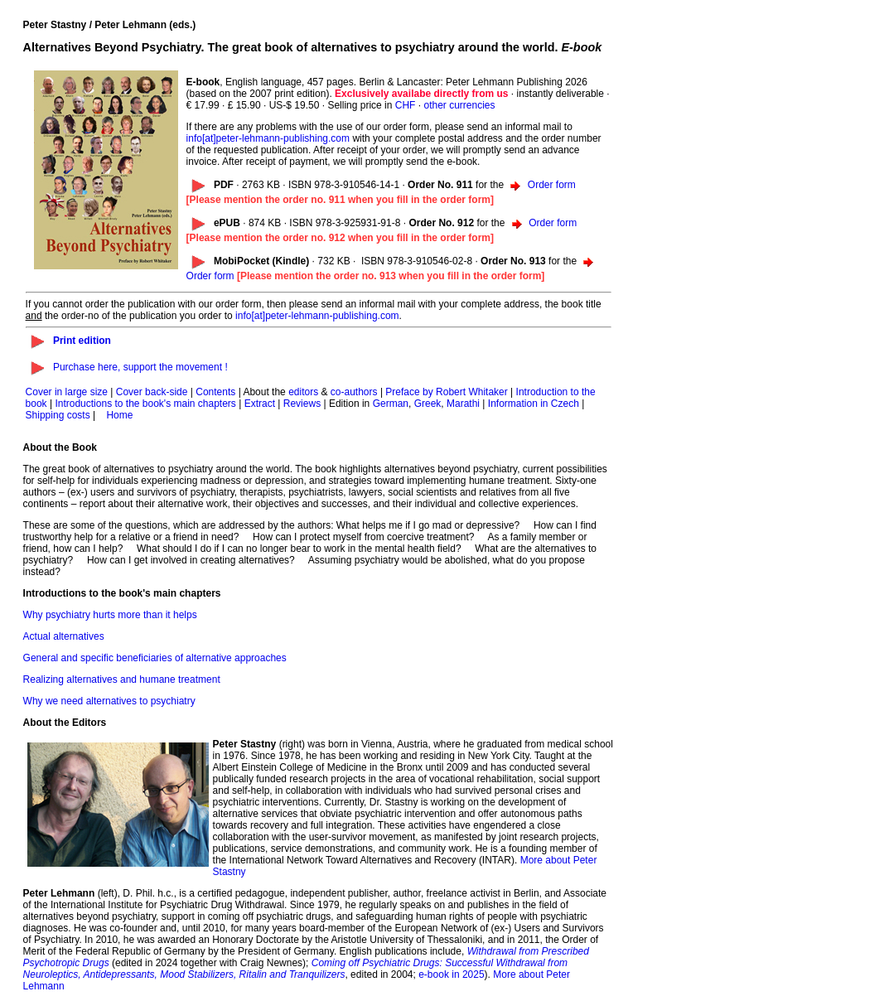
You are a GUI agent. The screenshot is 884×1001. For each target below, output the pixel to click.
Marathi (463, 403)
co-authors (354, 392)
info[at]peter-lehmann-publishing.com (268, 138)
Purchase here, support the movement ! (140, 367)
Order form (552, 185)
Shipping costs (58, 415)
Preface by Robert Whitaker (446, 392)
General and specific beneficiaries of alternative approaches (155, 658)
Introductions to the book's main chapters (145, 403)
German (390, 403)
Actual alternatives (63, 636)
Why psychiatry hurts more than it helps (110, 615)
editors (303, 392)
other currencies (459, 105)
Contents (215, 392)
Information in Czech (533, 403)
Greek (428, 403)
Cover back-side (152, 392)
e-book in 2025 (451, 974)
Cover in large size (67, 392)
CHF (405, 105)
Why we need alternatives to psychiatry (109, 701)
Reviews (302, 403)
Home (119, 415)
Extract (259, 403)
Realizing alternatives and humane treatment (121, 679)
